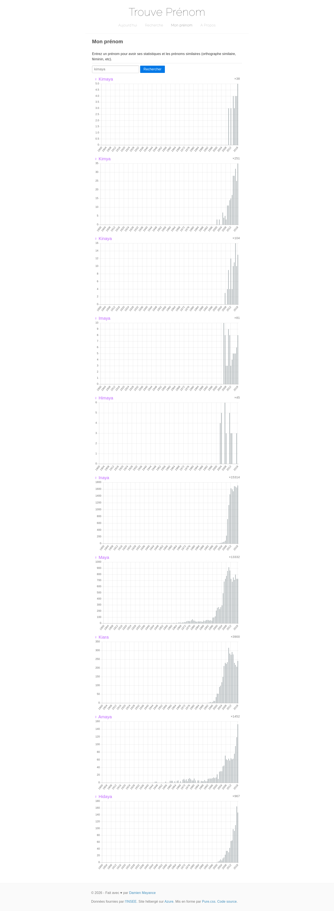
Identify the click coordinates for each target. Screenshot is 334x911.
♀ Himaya (103, 398)
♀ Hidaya (103, 796)
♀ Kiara (101, 637)
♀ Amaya (103, 716)
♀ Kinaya (103, 238)
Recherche (154, 25)
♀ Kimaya (103, 79)
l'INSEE (131, 901)
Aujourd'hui (127, 25)
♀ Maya (101, 557)
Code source (227, 901)
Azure (168, 901)
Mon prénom (182, 25)
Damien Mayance (142, 893)
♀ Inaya (101, 477)
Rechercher (152, 69)
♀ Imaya (102, 318)
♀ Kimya (102, 158)
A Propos (208, 25)
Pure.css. (209, 901)
